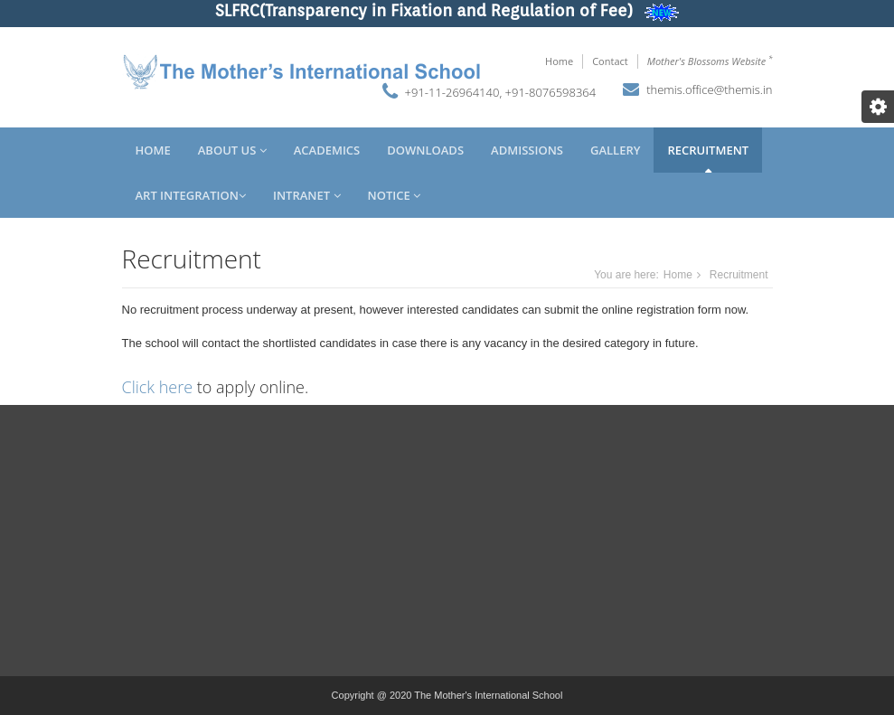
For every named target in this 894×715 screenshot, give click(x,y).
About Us (232, 150)
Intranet (307, 195)
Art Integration (191, 195)
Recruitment (707, 150)
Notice (394, 195)
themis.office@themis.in (709, 89)
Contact (610, 61)
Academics (327, 150)
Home (559, 61)
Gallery (615, 150)
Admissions (527, 150)
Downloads (425, 150)
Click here (157, 387)
